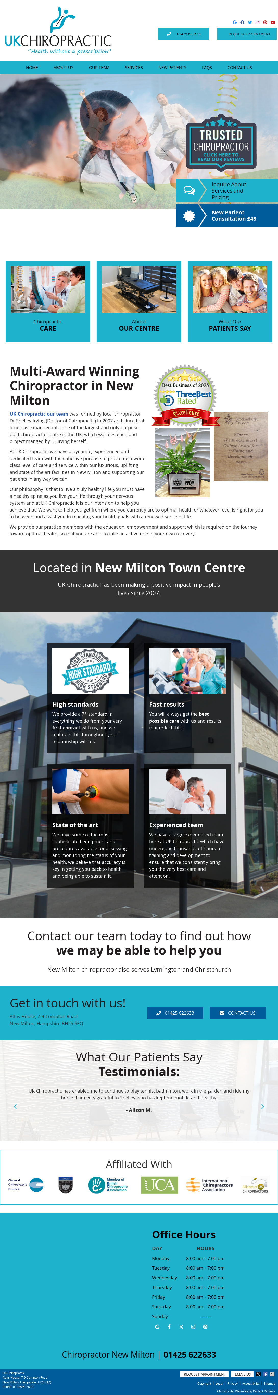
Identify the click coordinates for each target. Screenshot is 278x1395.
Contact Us (240, 68)
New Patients (172, 68)
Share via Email (272, 1374)
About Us (63, 68)
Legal (219, 1383)
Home (32, 68)
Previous (15, 1106)
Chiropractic (48, 299)
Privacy (233, 1383)
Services (134, 68)
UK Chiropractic (28, 414)
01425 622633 (188, 33)
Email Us (243, 1374)
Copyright (204, 1383)
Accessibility (250, 1383)
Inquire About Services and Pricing (229, 191)
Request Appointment (250, 33)
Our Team (99, 68)
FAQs (207, 68)
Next (262, 1106)
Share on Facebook (266, 1374)
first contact (66, 728)
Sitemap (269, 1383)
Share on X (259, 1374)
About (139, 299)
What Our (230, 299)
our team (57, 414)
